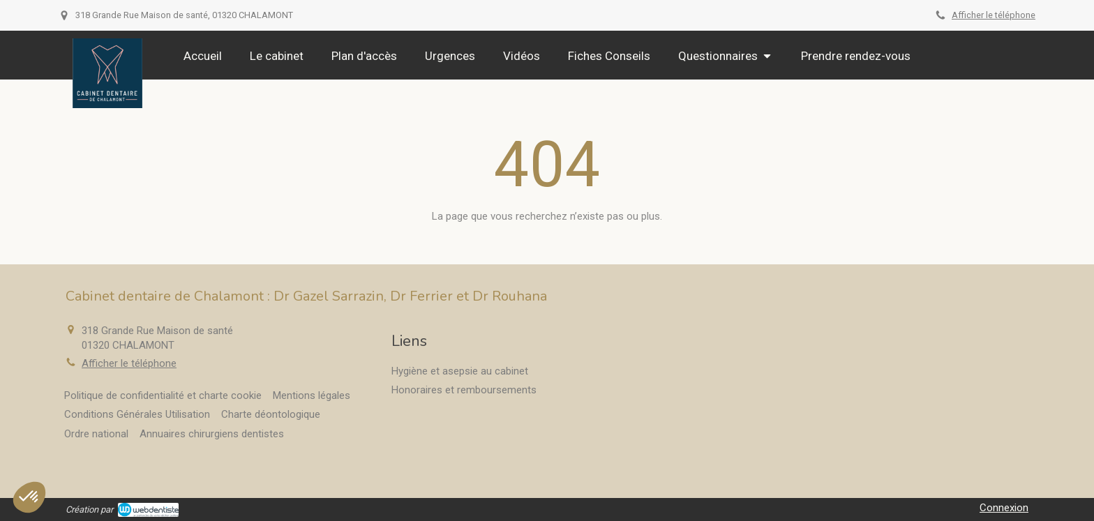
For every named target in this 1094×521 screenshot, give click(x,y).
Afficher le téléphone (993, 15)
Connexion (1004, 507)
